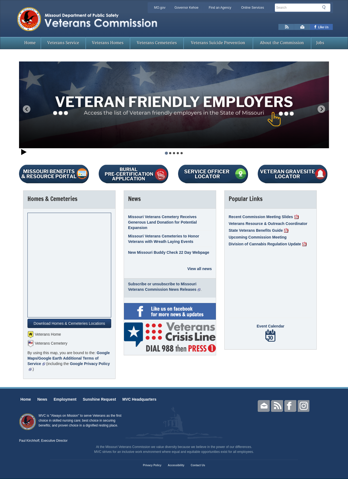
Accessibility (176, 465)
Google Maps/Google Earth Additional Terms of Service (68, 358)
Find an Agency (220, 8)
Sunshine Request (99, 399)
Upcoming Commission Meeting (258, 237)
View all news (199, 269)
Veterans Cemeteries (157, 43)
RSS (277, 406)
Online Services (252, 8)
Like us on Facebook (321, 27)
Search (325, 7)
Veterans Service (63, 43)
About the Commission (282, 43)
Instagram (304, 406)
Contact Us (198, 465)
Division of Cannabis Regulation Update (268, 244)
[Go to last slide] (26, 109)
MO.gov (159, 8)
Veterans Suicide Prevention (218, 43)
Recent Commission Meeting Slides (264, 217)
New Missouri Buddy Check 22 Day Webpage (168, 252)
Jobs (320, 43)
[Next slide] (321, 109)
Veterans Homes (107, 43)
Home (30, 43)
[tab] (166, 153)
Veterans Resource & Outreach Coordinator (268, 223)
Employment (65, 399)
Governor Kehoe (186, 8)
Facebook (290, 406)
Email (264, 406)
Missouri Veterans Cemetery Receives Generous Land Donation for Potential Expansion (162, 222)
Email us (302, 27)
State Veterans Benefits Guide (258, 230)
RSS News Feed (286, 27)
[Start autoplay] (24, 153)
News (42, 399)
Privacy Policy (152, 465)
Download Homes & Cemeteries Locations (69, 323)
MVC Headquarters (139, 399)
